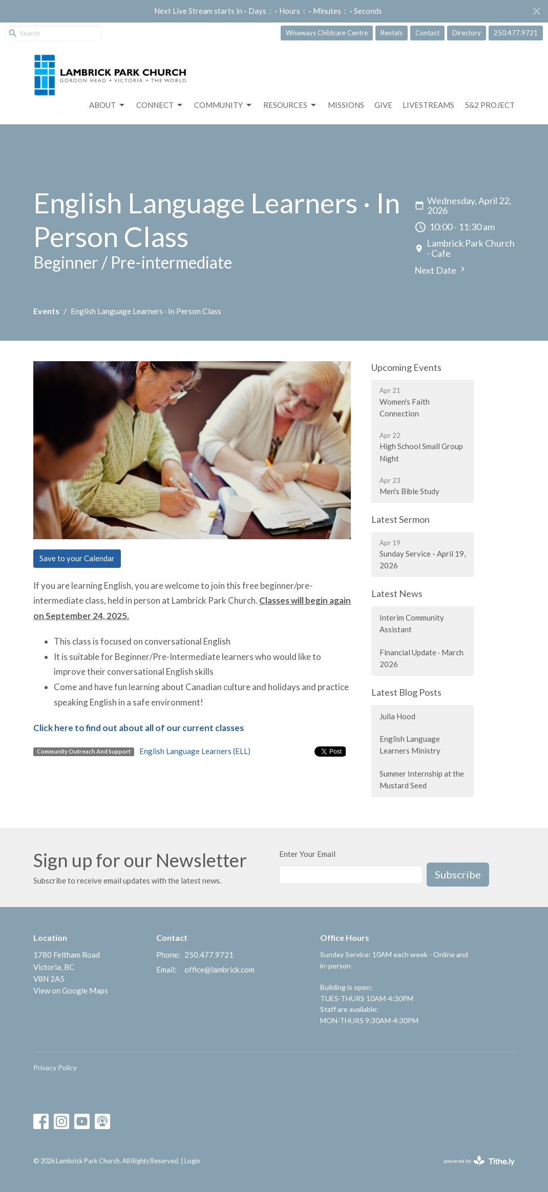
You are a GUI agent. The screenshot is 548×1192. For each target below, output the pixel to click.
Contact (427, 33)
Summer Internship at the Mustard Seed (422, 779)
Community (223, 105)
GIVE (383, 104)
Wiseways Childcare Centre (327, 33)
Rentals (392, 33)
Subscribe (458, 874)
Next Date (441, 270)
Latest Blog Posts (406, 692)
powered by (479, 1161)
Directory (466, 33)
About (107, 105)
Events (46, 311)
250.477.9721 (516, 33)
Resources (290, 105)
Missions (346, 104)
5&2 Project (490, 104)
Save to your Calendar (77, 558)
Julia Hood (397, 716)
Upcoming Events (406, 367)
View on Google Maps (70, 990)
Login (192, 1161)
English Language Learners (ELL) (194, 751)
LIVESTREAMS (428, 104)
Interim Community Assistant (412, 623)
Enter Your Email (307, 853)
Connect (160, 105)
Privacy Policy (55, 1067)
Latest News (397, 593)
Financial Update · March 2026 (421, 658)
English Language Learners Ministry (410, 744)
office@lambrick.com (219, 969)
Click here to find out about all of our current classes (138, 727)
